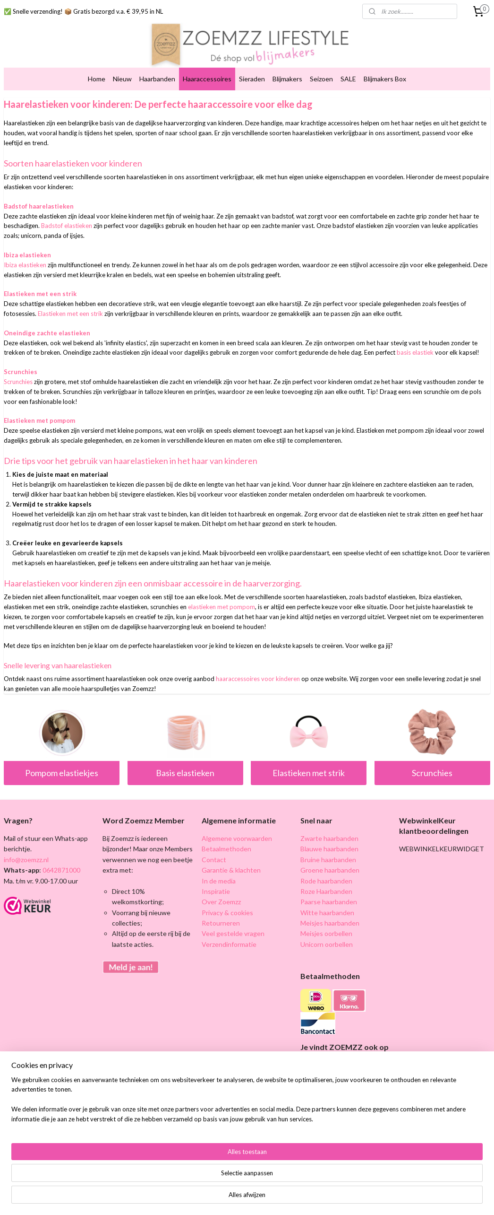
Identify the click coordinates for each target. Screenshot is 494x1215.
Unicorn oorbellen (326, 944)
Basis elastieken (185, 773)
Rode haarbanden (326, 881)
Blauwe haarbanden (329, 849)
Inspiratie (216, 891)
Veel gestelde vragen (233, 933)
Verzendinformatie (229, 944)
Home (96, 79)
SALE (348, 79)
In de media (219, 881)
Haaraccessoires (207, 79)
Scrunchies (432, 773)
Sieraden (252, 79)
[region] (184, 1180)
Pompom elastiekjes (61, 773)
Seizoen (321, 79)
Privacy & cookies (227, 913)
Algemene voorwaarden (237, 838)
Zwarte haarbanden (329, 838)
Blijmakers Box (385, 79)
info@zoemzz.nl (26, 860)
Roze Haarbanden (326, 891)
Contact (214, 860)
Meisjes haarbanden (329, 923)
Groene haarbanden (329, 870)
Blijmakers (287, 79)
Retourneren (221, 923)
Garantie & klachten (231, 870)
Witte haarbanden (327, 913)
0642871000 (60, 870)
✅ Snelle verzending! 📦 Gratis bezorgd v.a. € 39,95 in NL (83, 11)
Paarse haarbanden (328, 902)
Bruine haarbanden (328, 860)
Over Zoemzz (221, 902)
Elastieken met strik (309, 773)
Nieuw (122, 79)
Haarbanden (157, 79)
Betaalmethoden (226, 849)
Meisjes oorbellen (326, 933)
